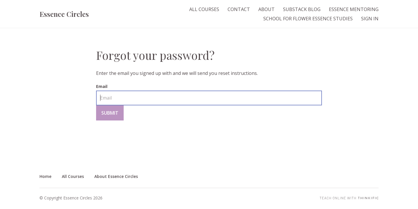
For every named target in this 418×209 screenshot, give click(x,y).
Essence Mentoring (354, 9)
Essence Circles (64, 13)
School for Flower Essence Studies (308, 18)
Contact (239, 9)
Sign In (370, 18)
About (266, 9)
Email (101, 86)
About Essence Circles (116, 176)
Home (45, 176)
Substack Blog (301, 9)
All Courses (204, 9)
